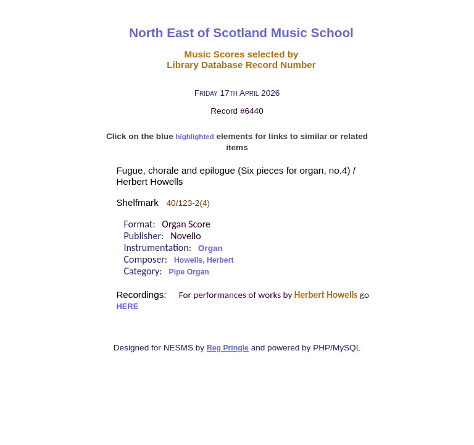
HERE (127, 306)
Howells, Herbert (204, 260)
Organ (210, 248)
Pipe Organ (189, 272)
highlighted (195, 136)
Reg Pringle (228, 348)
